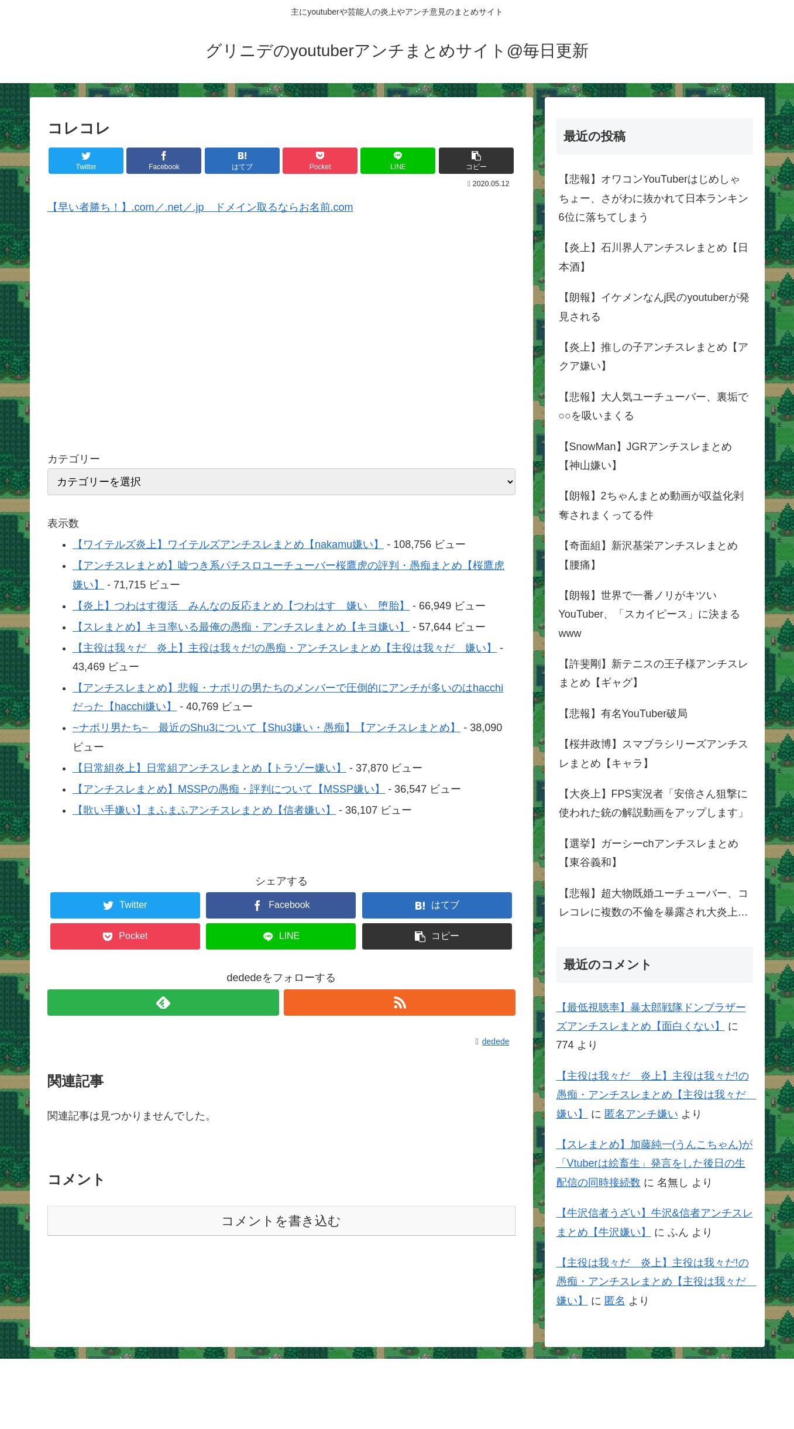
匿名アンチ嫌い (641, 1114)
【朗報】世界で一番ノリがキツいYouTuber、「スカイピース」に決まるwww (650, 614)
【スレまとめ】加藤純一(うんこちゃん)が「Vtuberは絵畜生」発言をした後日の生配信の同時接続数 (654, 1163)
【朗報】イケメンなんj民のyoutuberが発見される (654, 307)
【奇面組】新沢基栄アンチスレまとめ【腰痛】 (648, 555)
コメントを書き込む (281, 1221)
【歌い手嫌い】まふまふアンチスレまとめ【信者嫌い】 (204, 810)
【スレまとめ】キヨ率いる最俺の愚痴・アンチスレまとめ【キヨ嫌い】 (241, 627)
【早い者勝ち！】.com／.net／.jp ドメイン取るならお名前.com (200, 207)
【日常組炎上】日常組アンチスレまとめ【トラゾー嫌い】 (209, 768)
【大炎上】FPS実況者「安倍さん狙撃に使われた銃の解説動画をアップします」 (653, 803)
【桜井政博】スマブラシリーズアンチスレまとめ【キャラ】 (653, 753)
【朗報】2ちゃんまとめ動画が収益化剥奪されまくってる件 (651, 505)
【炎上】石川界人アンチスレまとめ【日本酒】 (653, 257)
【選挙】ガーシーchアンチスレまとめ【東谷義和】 (648, 853)
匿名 (614, 1301)
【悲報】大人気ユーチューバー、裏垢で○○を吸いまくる (653, 406)
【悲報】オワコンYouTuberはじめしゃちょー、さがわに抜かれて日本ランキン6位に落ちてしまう (653, 198)
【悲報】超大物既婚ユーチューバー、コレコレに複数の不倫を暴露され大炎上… (653, 902)
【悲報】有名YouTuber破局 (623, 713)
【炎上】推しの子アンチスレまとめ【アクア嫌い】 (653, 356)
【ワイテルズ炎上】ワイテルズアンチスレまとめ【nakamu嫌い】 (228, 544)
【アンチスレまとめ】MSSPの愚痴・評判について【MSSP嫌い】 (229, 789)
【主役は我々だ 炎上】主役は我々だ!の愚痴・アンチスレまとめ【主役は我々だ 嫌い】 (285, 648)
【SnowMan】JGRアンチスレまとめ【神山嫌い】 (645, 456)
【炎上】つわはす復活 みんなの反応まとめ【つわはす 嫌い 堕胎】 (241, 606)
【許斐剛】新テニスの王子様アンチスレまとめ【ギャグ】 (653, 673)
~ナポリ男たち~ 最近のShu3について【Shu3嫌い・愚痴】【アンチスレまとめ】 (266, 728)
